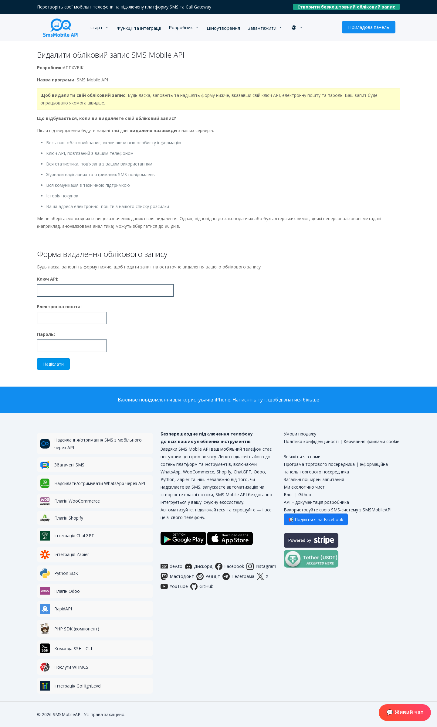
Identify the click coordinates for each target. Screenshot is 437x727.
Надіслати (53, 364)
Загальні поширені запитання (314, 479)
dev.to (171, 566)
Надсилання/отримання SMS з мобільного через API (98, 443)
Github (304, 494)
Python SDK (66, 573)
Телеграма (238, 576)
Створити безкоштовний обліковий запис (348, 7)
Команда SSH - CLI (73, 648)
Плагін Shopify (68, 518)
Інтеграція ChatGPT (74, 535)
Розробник (181, 27)
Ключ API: (47, 279)
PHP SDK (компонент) (76, 629)
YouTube (174, 586)
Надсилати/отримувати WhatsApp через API (99, 483)
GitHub (202, 586)
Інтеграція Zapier (71, 554)
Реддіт (208, 576)
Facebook (229, 566)
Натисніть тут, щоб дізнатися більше (275, 400)
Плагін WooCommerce (77, 501)
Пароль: (46, 334)
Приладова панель (368, 27)
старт (96, 27)
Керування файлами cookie (371, 441)
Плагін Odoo (67, 591)
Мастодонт (177, 576)
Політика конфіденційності (311, 441)
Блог (288, 494)
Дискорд (199, 566)
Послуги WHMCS (71, 667)
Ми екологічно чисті (305, 487)
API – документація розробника (316, 502)
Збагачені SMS (69, 465)
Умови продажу (300, 434)
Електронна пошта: (59, 306)
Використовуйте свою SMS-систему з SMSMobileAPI (337, 510)
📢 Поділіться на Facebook (315, 519)
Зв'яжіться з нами (302, 456)
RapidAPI (63, 609)
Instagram (261, 566)
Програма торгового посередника (319, 464)
